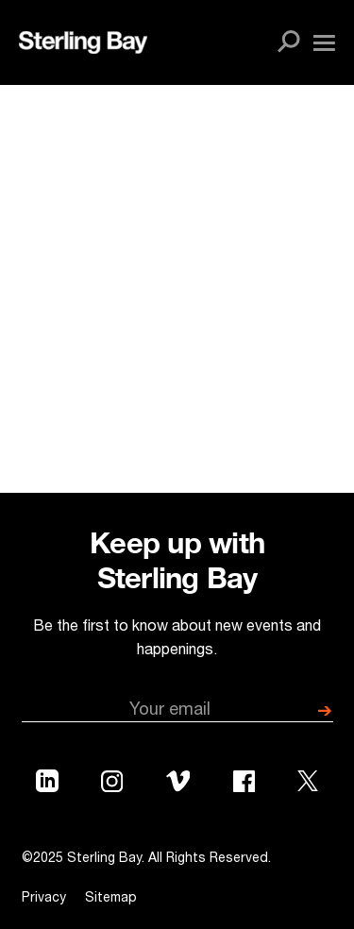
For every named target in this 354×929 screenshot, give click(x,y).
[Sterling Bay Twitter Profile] (307, 785)
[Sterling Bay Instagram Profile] (112, 785)
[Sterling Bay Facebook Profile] (244, 785)
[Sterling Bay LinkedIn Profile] (47, 785)
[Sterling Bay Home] (83, 42)
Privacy (44, 898)
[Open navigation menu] (324, 43)
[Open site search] (289, 42)
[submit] (324, 712)
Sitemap (111, 898)
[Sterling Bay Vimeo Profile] (178, 785)
